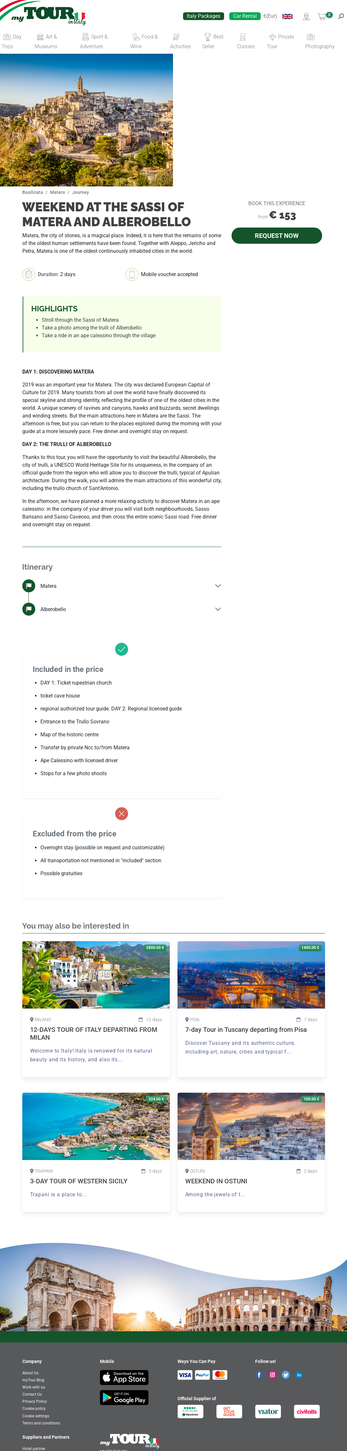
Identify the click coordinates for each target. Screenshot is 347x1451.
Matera (39, 585)
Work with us (33, 1387)
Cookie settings (35, 1416)
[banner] (48, 16)
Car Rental (245, 16)
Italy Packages (203, 16)
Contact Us (32, 1394)
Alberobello (44, 609)
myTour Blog (33, 1380)
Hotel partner (33, 1448)
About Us (30, 1373)
